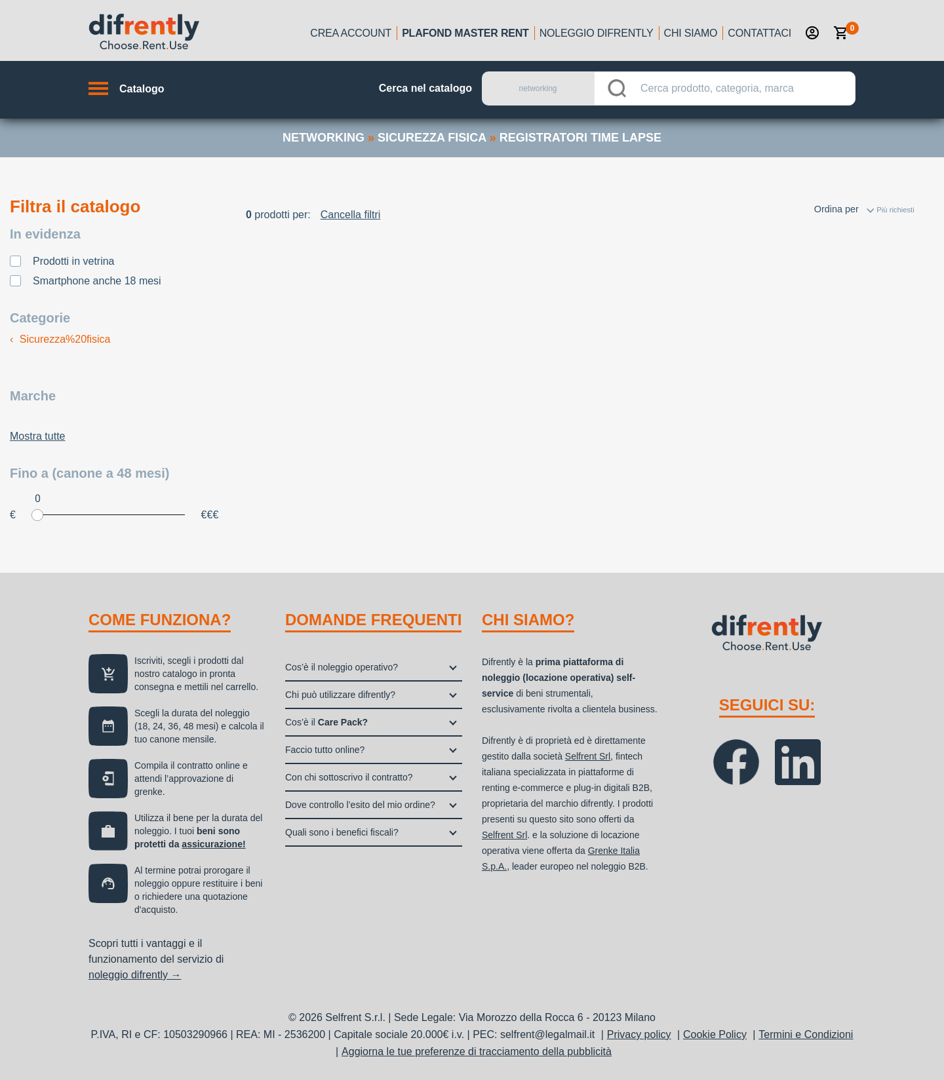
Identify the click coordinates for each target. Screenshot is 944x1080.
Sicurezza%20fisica (60, 339)
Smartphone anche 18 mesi (97, 280)
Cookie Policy (715, 1034)
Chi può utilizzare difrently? (340, 694)
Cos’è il (326, 722)
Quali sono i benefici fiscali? (342, 832)
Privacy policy (639, 1034)
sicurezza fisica (432, 137)
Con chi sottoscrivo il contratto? (349, 777)
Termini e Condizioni (805, 1034)
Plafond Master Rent (465, 33)
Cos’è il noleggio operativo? (341, 667)
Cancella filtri (351, 214)
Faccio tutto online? (324, 749)
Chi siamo (691, 33)
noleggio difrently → (134, 974)
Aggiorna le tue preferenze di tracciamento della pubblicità (477, 1051)
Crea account (350, 33)
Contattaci (759, 33)
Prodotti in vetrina (74, 261)
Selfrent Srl (587, 756)
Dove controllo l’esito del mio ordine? (360, 805)
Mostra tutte (37, 436)
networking (323, 137)
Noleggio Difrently (597, 33)
